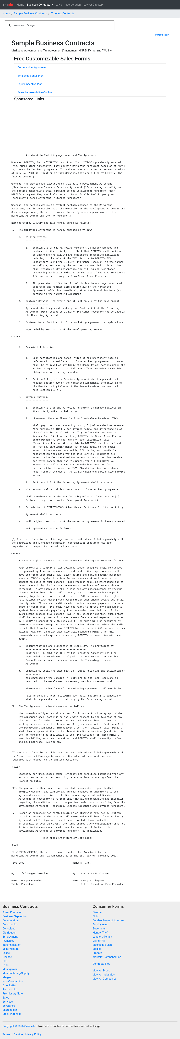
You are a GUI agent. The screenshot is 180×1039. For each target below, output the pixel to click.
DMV (96, 916)
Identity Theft (101, 932)
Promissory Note (13, 993)
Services (8, 1001)
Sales (6, 997)
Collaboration (11, 920)
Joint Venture (11, 948)
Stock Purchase (12, 1013)
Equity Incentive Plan (30, 84)
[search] (59, 25)
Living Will (99, 940)
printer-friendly (162, 35)
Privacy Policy (33, 1034)
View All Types (101, 970)
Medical (97, 948)
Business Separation (15, 916)
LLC (5, 961)
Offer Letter (9, 985)
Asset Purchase (12, 912)
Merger (7, 977)
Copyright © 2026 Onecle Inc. (20, 1026)
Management (10, 969)
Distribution (9, 932)
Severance (9, 1005)
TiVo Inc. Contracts (62, 13)
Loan (5, 965)
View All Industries (104, 974)
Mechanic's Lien (102, 944)
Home (20, 4)
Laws (59, 4)
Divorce (97, 912)
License (7, 957)
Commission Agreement (32, 67)
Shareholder (10, 1009)
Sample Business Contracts (30, 13)
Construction (10, 924)
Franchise (8, 940)
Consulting (9, 928)
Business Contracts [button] (39, 4)
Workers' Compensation (107, 957)
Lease (6, 953)
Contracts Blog (101, 963)
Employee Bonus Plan (31, 75)
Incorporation (73, 4)
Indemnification (12, 944)
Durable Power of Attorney (108, 920)
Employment (10, 936)
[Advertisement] (90, 126)
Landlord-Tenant (102, 936)
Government (100, 928)
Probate (97, 953)
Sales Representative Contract (36, 92)
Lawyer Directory (93, 4)
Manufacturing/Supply (16, 973)
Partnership (9, 989)
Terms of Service (13, 1034)
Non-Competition (13, 981)
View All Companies (104, 978)
